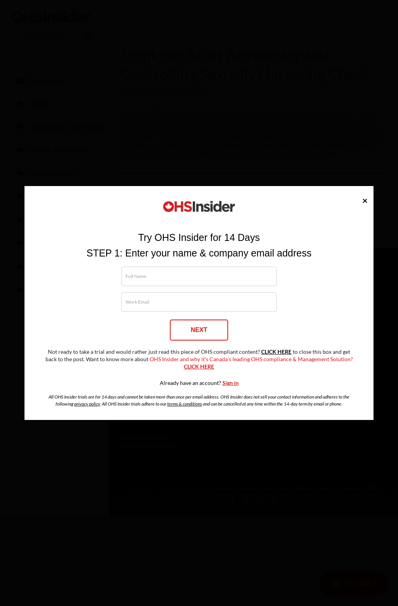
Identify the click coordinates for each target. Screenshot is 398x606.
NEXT (199, 330)
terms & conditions (184, 404)
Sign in (230, 383)
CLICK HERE (276, 352)
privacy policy (87, 404)
